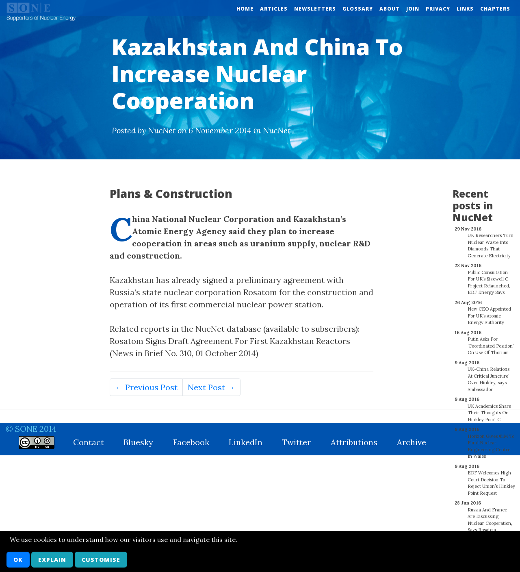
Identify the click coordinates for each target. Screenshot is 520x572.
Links (465, 8)
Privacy (438, 8)
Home (245, 8)
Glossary (357, 8)
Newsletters (315, 8)
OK (18, 559)
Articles (274, 8)
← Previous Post (146, 387)
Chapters (495, 8)
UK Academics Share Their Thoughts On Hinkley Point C (489, 408)
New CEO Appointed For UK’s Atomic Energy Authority (489, 311)
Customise (101, 559)
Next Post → (211, 387)
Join (412, 8)
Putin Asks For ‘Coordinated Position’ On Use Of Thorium (491, 341)
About (389, 8)
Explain (52, 559)
